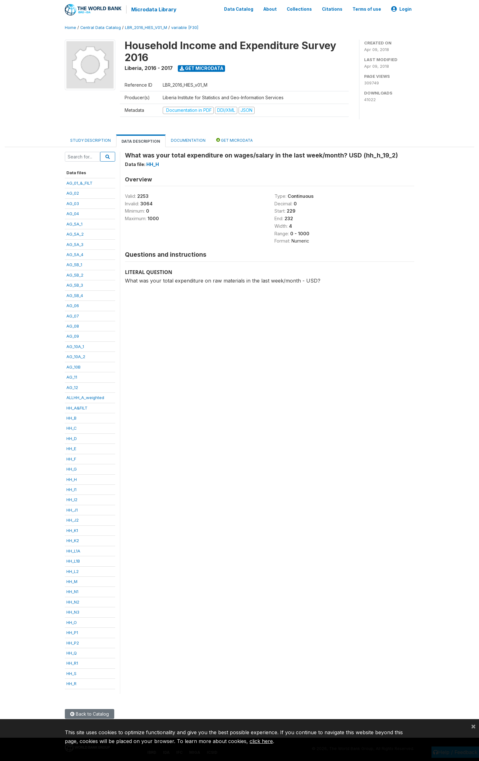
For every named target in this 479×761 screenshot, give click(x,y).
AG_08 (72, 325)
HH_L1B (73, 560)
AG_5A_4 (74, 253)
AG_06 (72, 304)
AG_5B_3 (74, 284)
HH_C (71, 427)
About (270, 8)
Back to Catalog (89, 713)
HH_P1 (72, 631)
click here (261, 741)
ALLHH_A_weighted (85, 396)
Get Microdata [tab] (234, 139)
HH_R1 (72, 662)
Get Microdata (201, 67)
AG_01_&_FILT (79, 182)
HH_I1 (71, 488)
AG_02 (72, 192)
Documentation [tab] (188, 139)
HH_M (71, 580)
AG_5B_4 (74, 294)
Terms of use (366, 8)
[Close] (473, 726)
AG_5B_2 (74, 274)
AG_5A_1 (74, 223)
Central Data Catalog (100, 26)
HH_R (71, 682)
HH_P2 (72, 641)
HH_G (71, 468)
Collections (299, 8)
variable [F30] (184, 26)
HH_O (71, 621)
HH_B (71, 417)
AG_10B (73, 366)
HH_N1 (72, 590)
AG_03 (72, 202)
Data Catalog (238, 8)
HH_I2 (71, 498)
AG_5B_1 (74, 263)
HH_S (71, 672)
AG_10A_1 (75, 345)
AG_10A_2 (75, 355)
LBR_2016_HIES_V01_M (146, 26)
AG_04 (72, 212)
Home (70, 26)
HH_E (71, 447)
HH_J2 (72, 519)
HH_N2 (72, 601)
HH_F (71, 458)
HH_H (71, 478)
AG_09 (72, 335)
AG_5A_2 (75, 233)
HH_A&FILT (76, 406)
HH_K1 (72, 529)
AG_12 (72, 386)
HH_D (71, 437)
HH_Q (71, 652)
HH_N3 (72, 611)
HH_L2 (72, 570)
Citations (332, 8)
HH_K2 (72, 539)
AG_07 (72, 315)
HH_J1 (72, 509)
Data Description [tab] (140, 140)
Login (401, 8)
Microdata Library (153, 9)
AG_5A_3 (74, 243)
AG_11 (71, 376)
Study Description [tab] (90, 139)
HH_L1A (73, 549)
